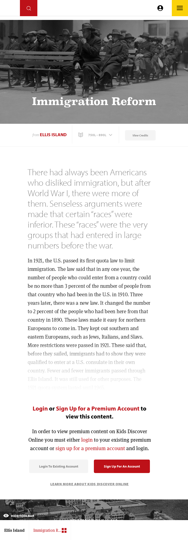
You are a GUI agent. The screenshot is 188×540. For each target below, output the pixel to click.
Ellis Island (53, 134)
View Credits (140, 135)
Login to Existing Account (58, 466)
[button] (96, 135)
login (87, 439)
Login (40, 408)
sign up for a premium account (90, 448)
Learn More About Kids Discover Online (89, 484)
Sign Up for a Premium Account (97, 408)
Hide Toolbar (18, 516)
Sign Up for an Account (122, 466)
